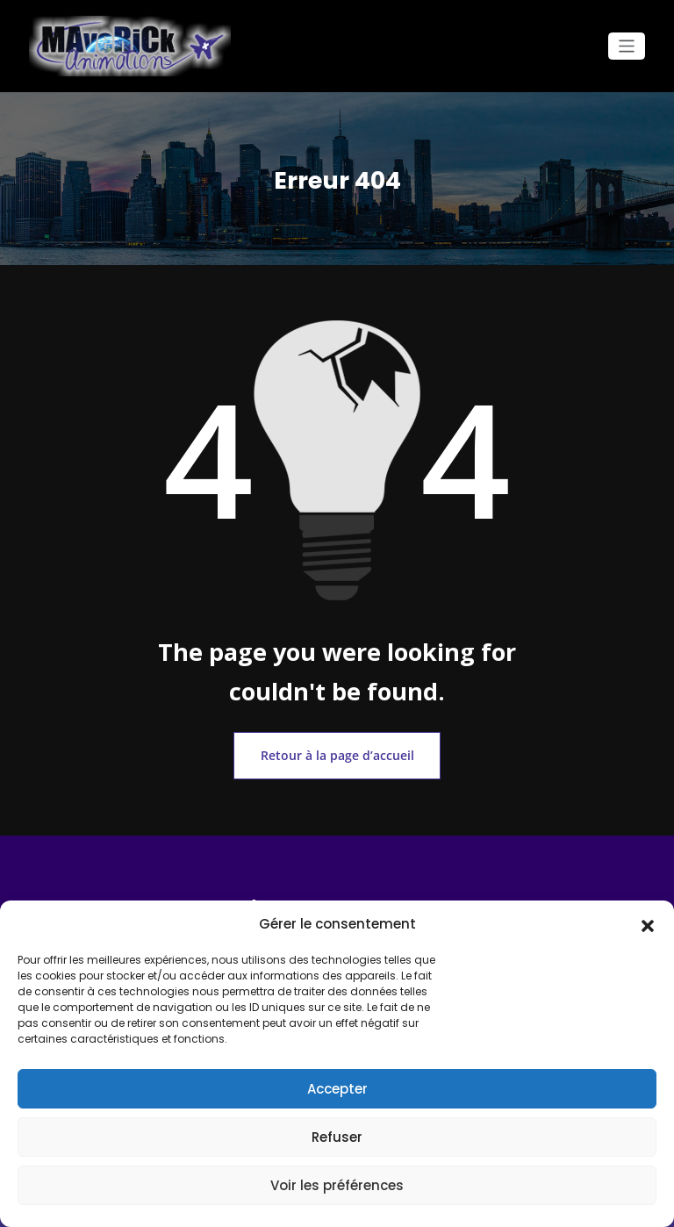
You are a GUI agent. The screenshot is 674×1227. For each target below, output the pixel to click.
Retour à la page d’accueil (337, 750)
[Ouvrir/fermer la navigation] (627, 46)
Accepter (337, 1089)
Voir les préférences (337, 1185)
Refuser (337, 1137)
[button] (647, 924)
